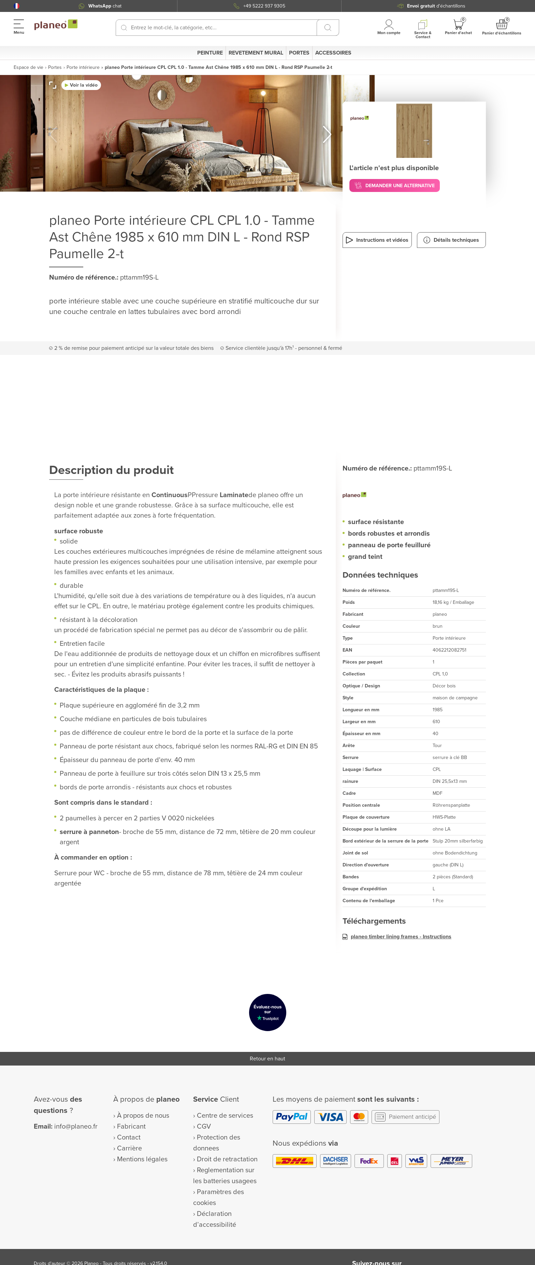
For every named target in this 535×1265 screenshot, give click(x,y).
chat (104, 6)
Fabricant (131, 1126)
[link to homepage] (55, 24)
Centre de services (225, 1116)
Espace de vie (28, 67)
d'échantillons (436, 6)
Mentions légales (142, 1159)
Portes (55, 67)
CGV (204, 1126)
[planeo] (414, 496)
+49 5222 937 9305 (264, 6)
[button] (16, 6)
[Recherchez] (124, 27)
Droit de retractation (227, 1159)
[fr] (16, 6)
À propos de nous (143, 1116)
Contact (129, 1137)
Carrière (129, 1148)
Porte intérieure (83, 67)
